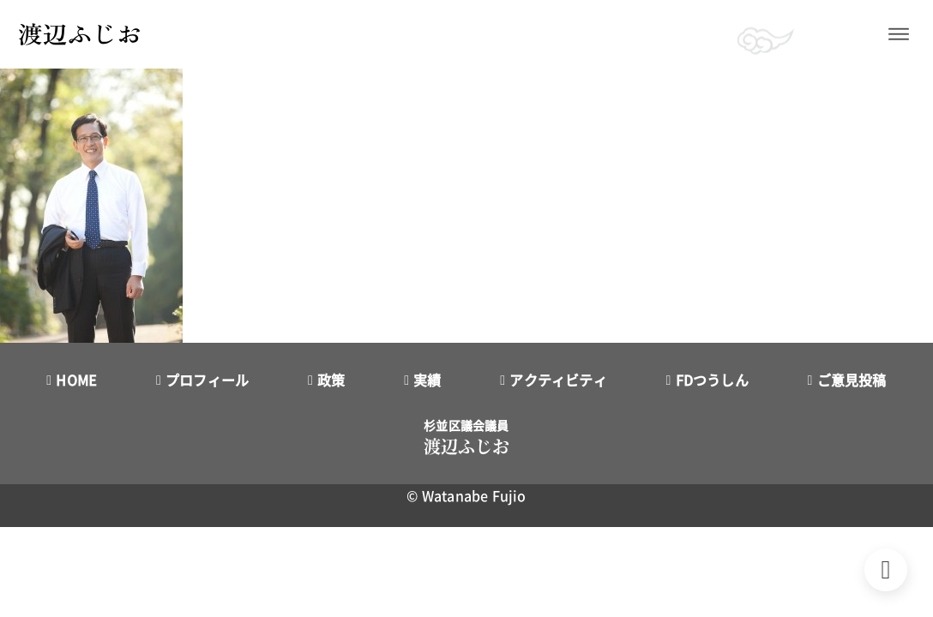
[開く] (898, 34)
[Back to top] (885, 569)
